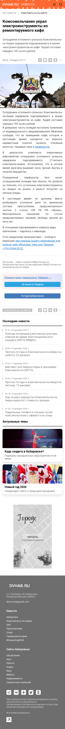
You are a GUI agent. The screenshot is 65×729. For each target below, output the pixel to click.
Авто (9, 659)
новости (28, 4)
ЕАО (8, 624)
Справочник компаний (18, 682)
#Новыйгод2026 (15, 640)
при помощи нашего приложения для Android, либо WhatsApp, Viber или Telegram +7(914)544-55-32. (31, 244)
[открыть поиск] (60, 4)
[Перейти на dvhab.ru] (11, 4)
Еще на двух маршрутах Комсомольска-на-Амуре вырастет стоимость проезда (31, 399)
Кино (9, 671)
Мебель (10, 674)
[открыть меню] (54, 4)
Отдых (9, 667)
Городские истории (16, 636)
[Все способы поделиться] (60, 60)
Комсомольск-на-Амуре (34, 13)
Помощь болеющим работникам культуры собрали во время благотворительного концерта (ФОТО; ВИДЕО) (31, 337)
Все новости (10, 13)
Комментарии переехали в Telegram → (28, 277)
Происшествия (14, 628)
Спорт (9, 632)
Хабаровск (12, 617)
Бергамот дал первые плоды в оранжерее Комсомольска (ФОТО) (30, 368)
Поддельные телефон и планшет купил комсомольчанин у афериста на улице (28, 414)
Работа (10, 663)
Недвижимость (14, 678)
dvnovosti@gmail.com (17, 601)
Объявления (13, 655)
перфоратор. (42, 146)
